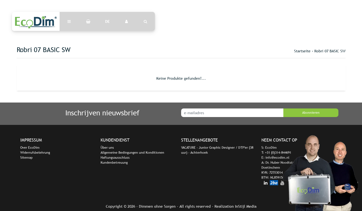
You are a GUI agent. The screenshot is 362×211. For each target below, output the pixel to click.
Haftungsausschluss (115, 157)
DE (107, 21)
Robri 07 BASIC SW (330, 51)
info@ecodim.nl (277, 157)
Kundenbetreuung (114, 162)
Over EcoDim (30, 147)
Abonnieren (311, 112)
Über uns (107, 147)
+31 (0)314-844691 (278, 152)
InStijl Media (245, 206)
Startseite (302, 51)
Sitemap (26, 157)
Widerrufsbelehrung (35, 152)
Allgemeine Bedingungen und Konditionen (132, 152)
